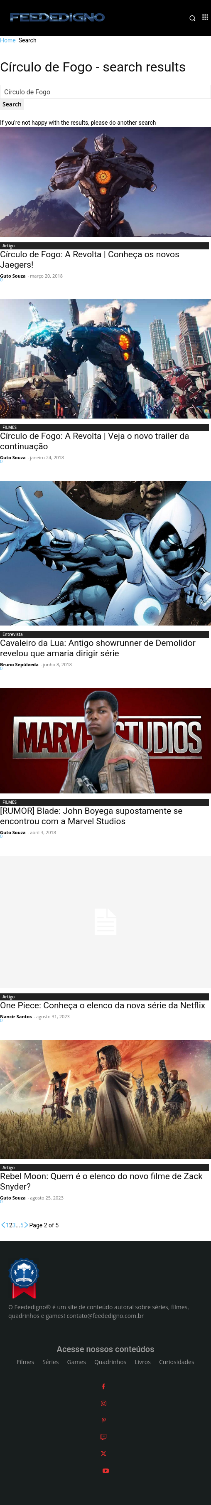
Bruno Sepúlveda (19, 664)
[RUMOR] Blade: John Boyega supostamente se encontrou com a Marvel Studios (91, 816)
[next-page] (26, 1225)
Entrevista (12, 634)
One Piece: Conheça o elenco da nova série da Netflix (102, 1005)
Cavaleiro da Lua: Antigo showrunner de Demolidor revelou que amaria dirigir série (98, 648)
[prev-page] (3, 1225)
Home (8, 40)
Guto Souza (13, 276)
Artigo (8, 246)
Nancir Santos (16, 1016)
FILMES (9, 427)
